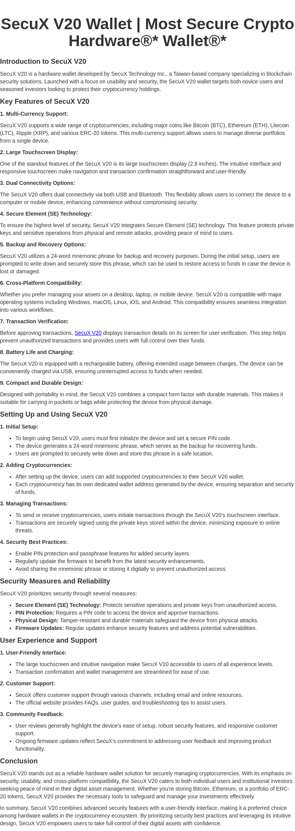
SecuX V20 (88, 333)
